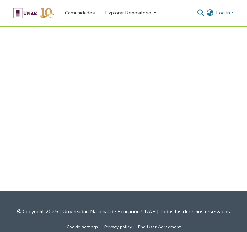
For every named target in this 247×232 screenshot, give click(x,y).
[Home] (34, 12)
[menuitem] (210, 13)
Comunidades (80, 12)
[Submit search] (201, 13)
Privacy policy (118, 227)
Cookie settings (82, 227)
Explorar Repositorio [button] (128, 12)
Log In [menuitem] (223, 12)
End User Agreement (159, 227)
